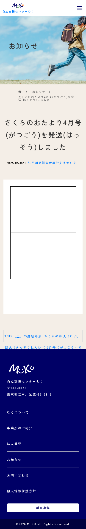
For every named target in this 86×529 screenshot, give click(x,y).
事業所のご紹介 (20, 428)
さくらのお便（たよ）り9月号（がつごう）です (62, 338)
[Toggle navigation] (79, 8)
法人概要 (14, 443)
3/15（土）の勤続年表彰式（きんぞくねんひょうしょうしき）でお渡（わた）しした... (23, 338)
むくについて (18, 412)
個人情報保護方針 (21, 491)
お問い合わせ (18, 475)
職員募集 (43, 508)
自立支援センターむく (18, 7)
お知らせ (14, 459)
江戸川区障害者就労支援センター (54, 163)
